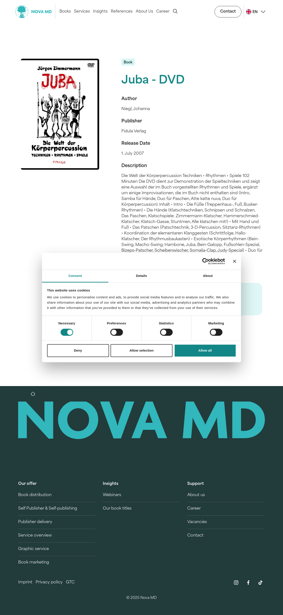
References (121, 11)
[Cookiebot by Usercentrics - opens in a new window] (205, 261)
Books (65, 11)
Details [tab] (141, 276)
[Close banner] (234, 261)
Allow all (205, 350)
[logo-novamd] (35, 11)
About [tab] (208, 276)
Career (163, 11)
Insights (100, 11)
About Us (144, 11)
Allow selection (141, 350)
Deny (78, 350)
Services (82, 11)
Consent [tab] (75, 276)
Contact (228, 11)
